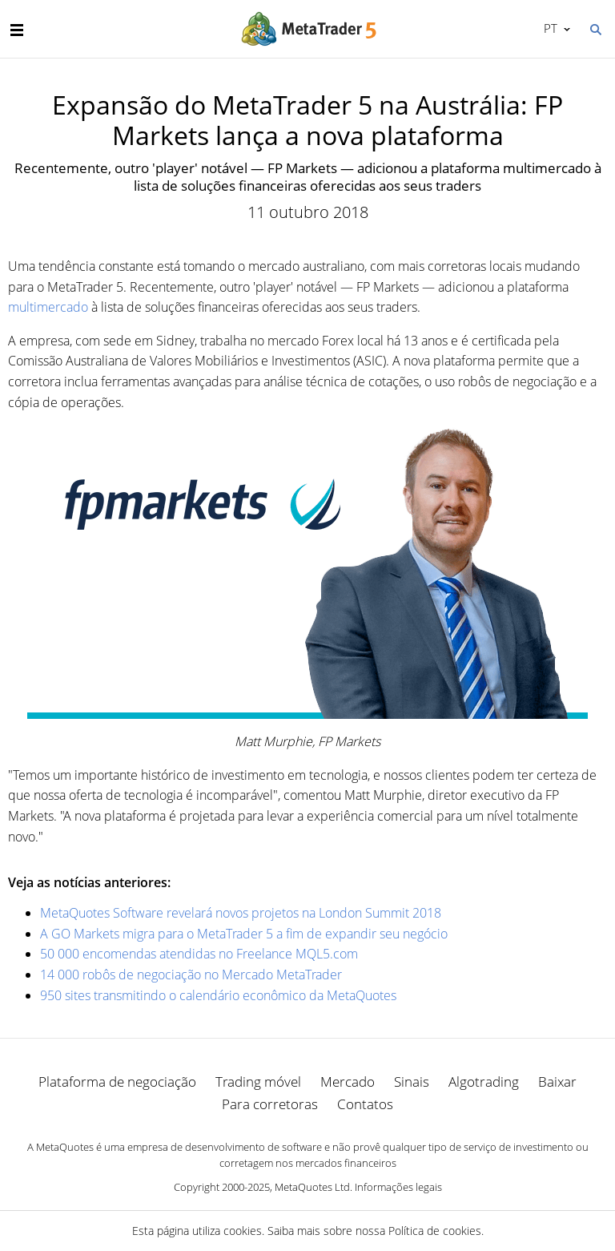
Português (549, 28)
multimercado (48, 307)
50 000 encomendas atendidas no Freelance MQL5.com (199, 953)
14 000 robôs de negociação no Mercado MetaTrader (191, 974)
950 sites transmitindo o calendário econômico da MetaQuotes (218, 995)
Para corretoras (270, 1104)
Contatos (365, 1104)
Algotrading (483, 1081)
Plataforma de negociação (117, 1081)
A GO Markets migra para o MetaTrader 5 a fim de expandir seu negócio (244, 933)
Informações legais (398, 1187)
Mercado (347, 1081)
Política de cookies (434, 1230)
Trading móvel (258, 1081)
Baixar (557, 1081)
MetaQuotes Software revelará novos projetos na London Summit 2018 (240, 913)
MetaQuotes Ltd (312, 1187)
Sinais (411, 1081)
